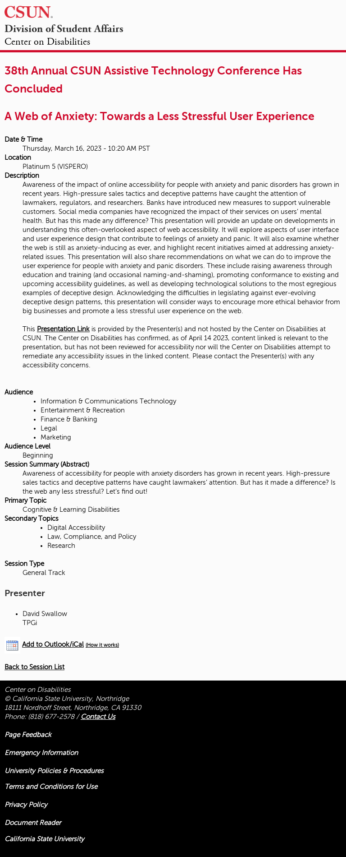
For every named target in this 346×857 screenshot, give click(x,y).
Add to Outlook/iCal (53, 644)
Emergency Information (41, 752)
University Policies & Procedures (54, 770)
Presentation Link (63, 329)
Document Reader (33, 822)
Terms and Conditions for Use (51, 786)
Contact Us (98, 716)
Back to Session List (34, 667)
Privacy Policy (26, 804)
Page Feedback (28, 734)
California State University (44, 839)
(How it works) (102, 645)
